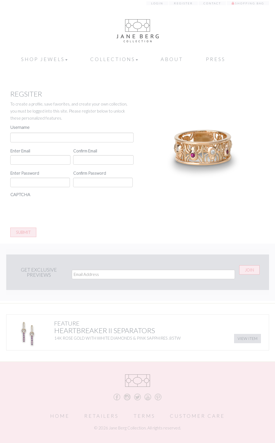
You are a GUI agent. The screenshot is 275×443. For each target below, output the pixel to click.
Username (20, 127)
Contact (212, 3)
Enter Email (20, 150)
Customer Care (197, 416)
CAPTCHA (20, 194)
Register (183, 3)
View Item (247, 338)
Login (157, 3)
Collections (114, 59)
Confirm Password (89, 173)
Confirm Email (85, 150)
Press (215, 59)
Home (60, 416)
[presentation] (51, 210)
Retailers (101, 416)
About (172, 59)
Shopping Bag (249, 3)
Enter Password (24, 173)
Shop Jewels (44, 59)
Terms (144, 416)
